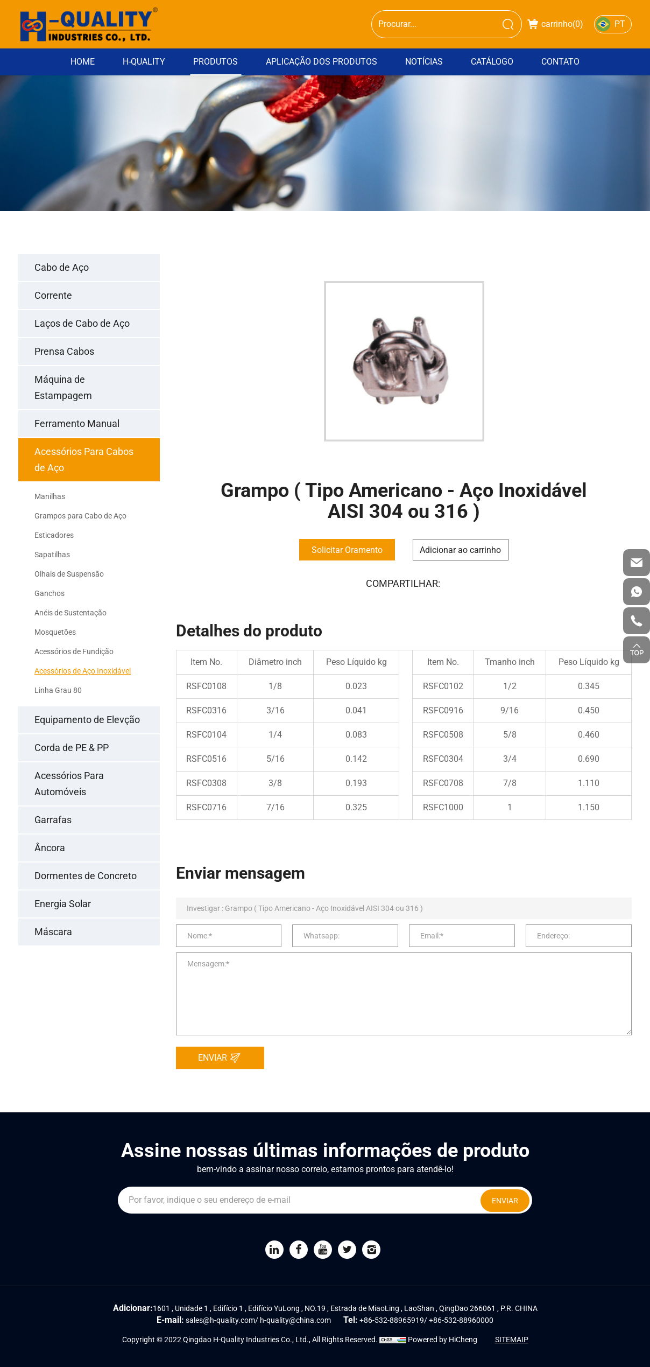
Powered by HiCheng (442, 1339)
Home (82, 62)
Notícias (424, 62)
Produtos (215, 62)
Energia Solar (62, 903)
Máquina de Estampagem (63, 387)
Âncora (49, 847)
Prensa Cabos (64, 351)
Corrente (53, 295)
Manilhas (49, 496)
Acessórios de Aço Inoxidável (82, 671)
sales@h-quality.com (220, 1320)
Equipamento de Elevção (87, 719)
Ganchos (49, 593)
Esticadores (54, 535)
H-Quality (144, 62)
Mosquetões (55, 632)
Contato (560, 62)
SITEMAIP (511, 1339)
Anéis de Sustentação (70, 612)
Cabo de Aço (61, 267)
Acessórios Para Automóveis (69, 783)
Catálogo (492, 62)
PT (619, 24)
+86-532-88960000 (461, 1320)
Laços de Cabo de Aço (82, 323)
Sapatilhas (52, 554)
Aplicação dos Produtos (321, 62)
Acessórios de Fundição (74, 651)
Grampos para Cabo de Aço (80, 515)
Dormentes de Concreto (85, 875)
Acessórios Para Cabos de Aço (83, 459)
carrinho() (555, 24)
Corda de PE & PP (71, 747)
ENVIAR (222, 1057)
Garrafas (53, 819)
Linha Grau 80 (58, 690)
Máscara (53, 931)
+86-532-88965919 (391, 1320)
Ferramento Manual (76, 423)
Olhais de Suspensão (69, 574)
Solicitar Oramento (347, 550)
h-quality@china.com (295, 1320)
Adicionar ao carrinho (460, 550)
